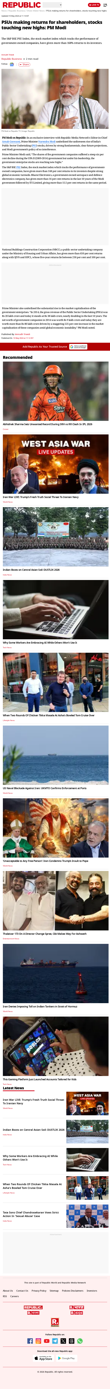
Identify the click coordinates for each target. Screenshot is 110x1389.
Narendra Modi (47, 141)
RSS (5, 1296)
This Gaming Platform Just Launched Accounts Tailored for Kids (39, 1079)
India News (7, 575)
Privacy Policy (39, 1291)
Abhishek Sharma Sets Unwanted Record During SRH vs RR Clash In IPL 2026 (47, 424)
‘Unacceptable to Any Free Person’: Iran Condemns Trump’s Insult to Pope (45, 861)
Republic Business (11, 59)
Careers (14, 1296)
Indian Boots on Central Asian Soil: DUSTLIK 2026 (31, 570)
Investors (92, 1291)
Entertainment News (11, 939)
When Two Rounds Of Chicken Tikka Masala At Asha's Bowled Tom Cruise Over (48, 715)
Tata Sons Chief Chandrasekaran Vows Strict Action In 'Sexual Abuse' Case (31, 1214)
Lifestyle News (9, 720)
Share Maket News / (36, 11)
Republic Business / (17, 11)
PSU (34, 145)
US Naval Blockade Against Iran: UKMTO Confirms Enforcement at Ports (45, 788)
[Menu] (104, 5)
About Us (8, 1291)
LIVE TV (94, 4)
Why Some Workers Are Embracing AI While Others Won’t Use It (40, 643)
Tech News (7, 647)
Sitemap (54, 1291)
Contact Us (22, 1291)
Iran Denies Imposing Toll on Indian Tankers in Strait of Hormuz (40, 1006)
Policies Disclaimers (72, 1291)
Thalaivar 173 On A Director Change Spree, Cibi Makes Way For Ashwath (45, 934)
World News (8, 502)
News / (4, 11)
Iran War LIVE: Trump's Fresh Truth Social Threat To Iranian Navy (40, 497)
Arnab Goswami (11, 141)
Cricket (5, 429)
